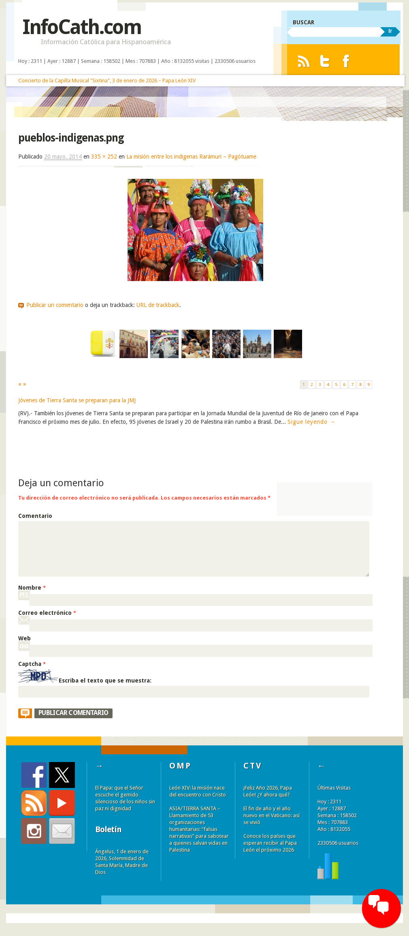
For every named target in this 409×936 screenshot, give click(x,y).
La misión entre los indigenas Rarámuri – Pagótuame (191, 156)
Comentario (35, 516)
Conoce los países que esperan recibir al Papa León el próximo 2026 (270, 843)
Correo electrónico (47, 613)
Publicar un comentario (54, 305)
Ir (390, 31)
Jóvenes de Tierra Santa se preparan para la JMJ (77, 400)
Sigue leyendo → (312, 422)
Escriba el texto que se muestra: (105, 680)
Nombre (32, 587)
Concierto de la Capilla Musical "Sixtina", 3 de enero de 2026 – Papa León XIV (107, 80)
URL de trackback (157, 305)
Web (24, 638)
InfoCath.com (81, 27)
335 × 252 (104, 156)
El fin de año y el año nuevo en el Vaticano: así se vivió (271, 815)
